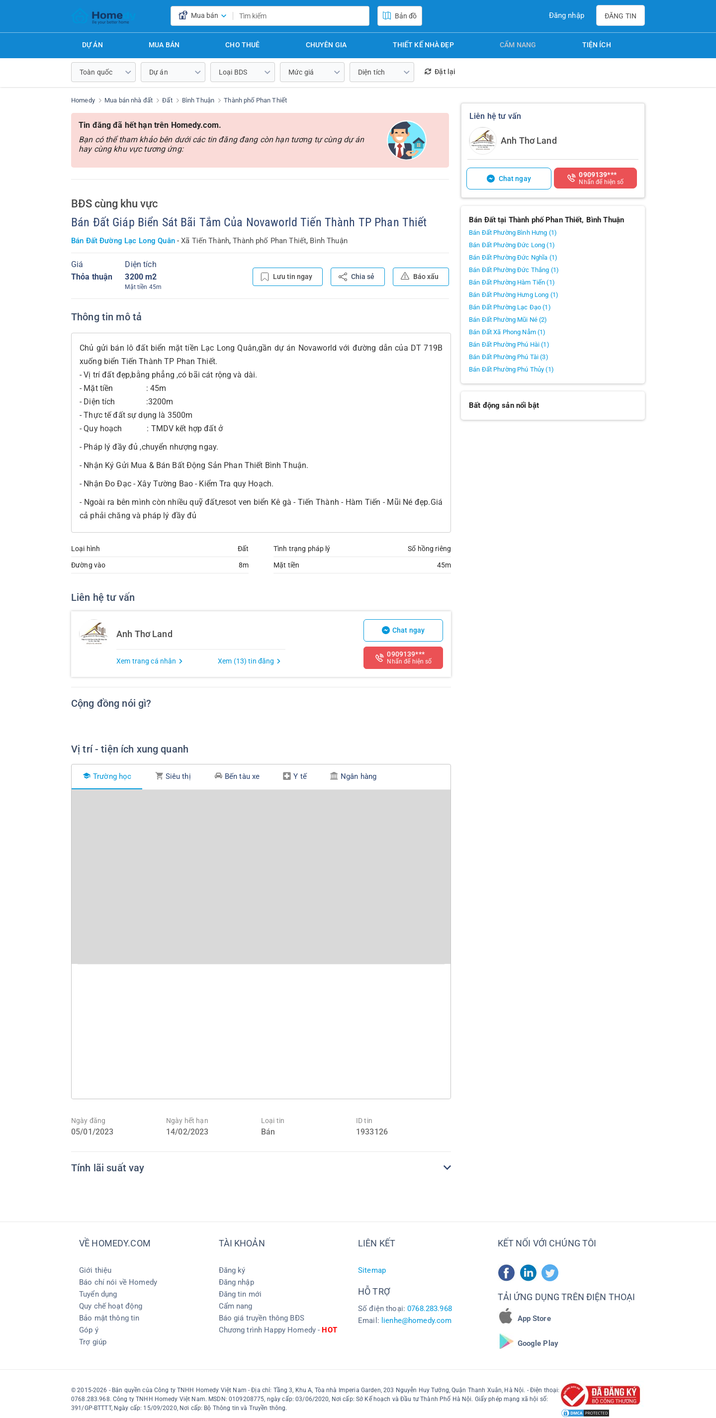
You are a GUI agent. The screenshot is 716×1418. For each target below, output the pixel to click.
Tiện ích (596, 45)
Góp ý (88, 1329)
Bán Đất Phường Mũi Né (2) (508, 319)
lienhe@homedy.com (416, 1320)
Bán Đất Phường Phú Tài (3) (508, 357)
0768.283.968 (429, 1308)
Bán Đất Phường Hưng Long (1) (513, 294)
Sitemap (372, 1270)
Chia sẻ (356, 277)
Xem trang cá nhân (149, 661)
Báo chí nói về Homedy (118, 1282)
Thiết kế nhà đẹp (423, 45)
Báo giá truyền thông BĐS (261, 1318)
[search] (359, 15)
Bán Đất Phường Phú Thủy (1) (511, 369)
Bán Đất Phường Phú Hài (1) (509, 344)
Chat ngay (403, 630)
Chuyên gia (326, 45)
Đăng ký (232, 1270)
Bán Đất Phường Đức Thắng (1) (514, 270)
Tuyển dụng (98, 1294)
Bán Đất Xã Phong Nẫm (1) (507, 332)
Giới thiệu (95, 1270)
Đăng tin (620, 16)
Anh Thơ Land (529, 140)
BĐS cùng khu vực (114, 203)
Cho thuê (242, 45)
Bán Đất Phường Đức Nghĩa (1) (513, 257)
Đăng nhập (566, 15)
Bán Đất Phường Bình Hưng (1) (513, 232)
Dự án (92, 45)
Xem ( (249, 661)
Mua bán (164, 45)
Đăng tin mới (240, 1294)
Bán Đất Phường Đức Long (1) (512, 245)
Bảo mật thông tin (109, 1318)
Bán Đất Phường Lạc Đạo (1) (510, 307)
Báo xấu (420, 276)
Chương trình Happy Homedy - (278, 1329)
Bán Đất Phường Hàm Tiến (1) (512, 282)
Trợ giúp (92, 1341)
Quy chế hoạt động (110, 1306)
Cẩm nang (518, 45)
